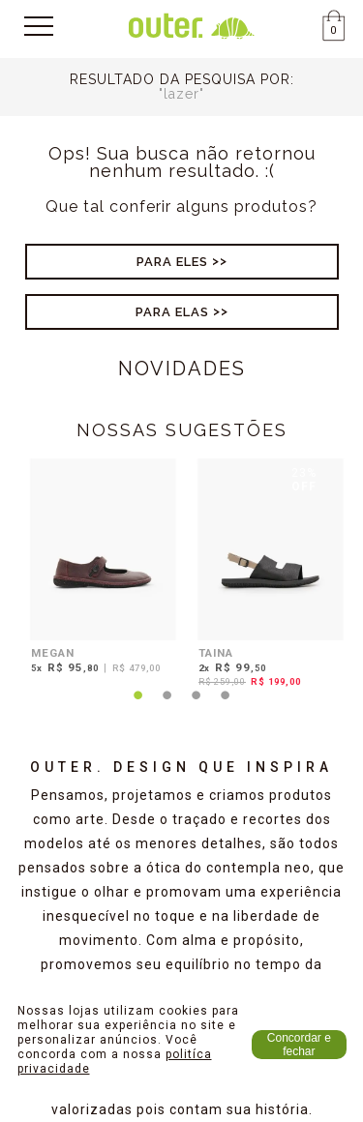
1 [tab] (138, 707)
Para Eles (172, 261)
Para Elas (172, 312)
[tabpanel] (98, 569)
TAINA (215, 653)
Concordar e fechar (299, 1044)
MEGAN (53, 653)
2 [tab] (167, 707)
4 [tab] (225, 707)
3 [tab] (196, 707)
